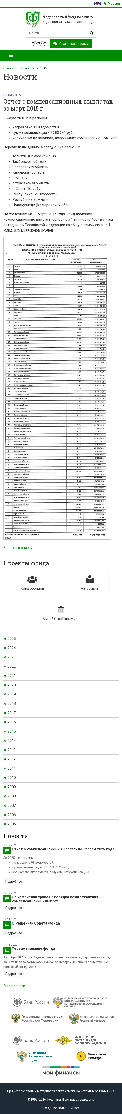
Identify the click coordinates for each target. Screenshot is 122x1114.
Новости (27, 68)
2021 (12, 676)
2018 (12, 703)
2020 (12, 685)
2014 (12, 740)
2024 (12, 648)
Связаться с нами (71, 44)
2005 (12, 824)
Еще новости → (16, 986)
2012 (12, 759)
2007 (12, 805)
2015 (12, 731)
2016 (12, 722)
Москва (112, 3)
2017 (12, 713)
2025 (12, 638)
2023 (12, 657)
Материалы (90, 583)
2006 (12, 815)
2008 (12, 796)
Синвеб (74, 1108)
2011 (12, 768)
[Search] (61, 33)
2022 (12, 666)
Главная (9, 68)
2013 (12, 750)
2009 (12, 787)
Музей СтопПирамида (61, 613)
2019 (12, 694)
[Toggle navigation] (11, 55)
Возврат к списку (17, 548)
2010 (12, 778)
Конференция (32, 583)
